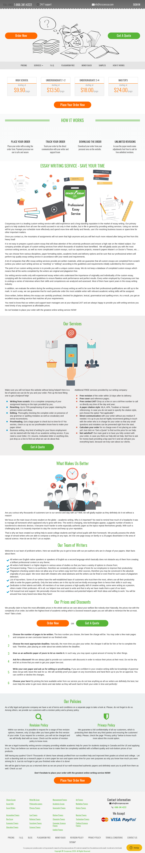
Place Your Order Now (72, 104)
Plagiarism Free (68, 65)
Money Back (87, 65)
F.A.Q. (52, 65)
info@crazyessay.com (104, 4)
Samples (102, 65)
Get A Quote (124, 35)
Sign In (136, 4)
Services (38, 65)
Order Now (21, 35)
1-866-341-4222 (23, 4)
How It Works (118, 65)
